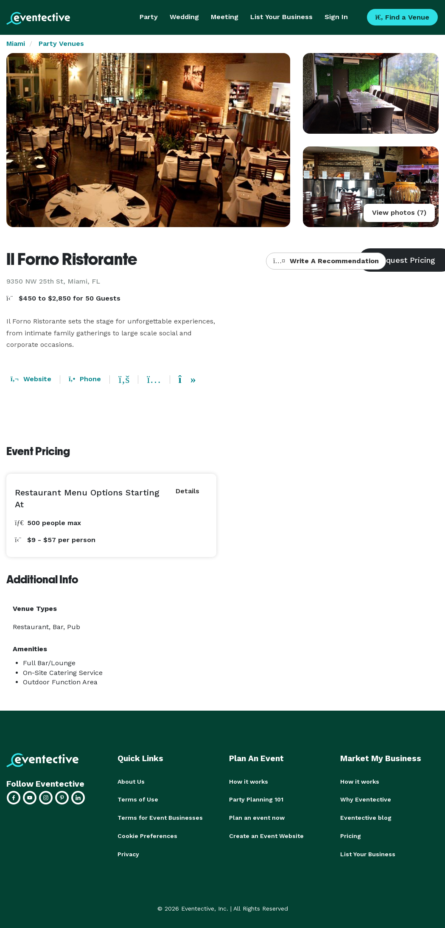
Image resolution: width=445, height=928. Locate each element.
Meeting (224, 17)
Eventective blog (366, 817)
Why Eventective (365, 799)
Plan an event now (257, 817)
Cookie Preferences (147, 835)
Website (31, 379)
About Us (131, 781)
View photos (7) (399, 212)
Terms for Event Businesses (160, 817)
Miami (15, 43)
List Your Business (281, 17)
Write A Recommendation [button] (326, 261)
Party (149, 17)
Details (187, 491)
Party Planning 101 (256, 799)
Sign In (336, 17)
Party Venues (61, 43)
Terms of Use (138, 799)
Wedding (184, 17)
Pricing (350, 835)
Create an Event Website (266, 835)
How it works (248, 781)
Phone (85, 379)
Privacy (128, 852)
